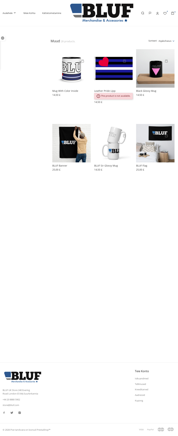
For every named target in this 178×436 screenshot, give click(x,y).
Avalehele (10, 13)
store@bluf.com (11, 405)
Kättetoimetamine (51, 13)
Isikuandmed (141, 378)
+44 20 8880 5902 (11, 399)
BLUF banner (59, 165)
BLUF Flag (141, 165)
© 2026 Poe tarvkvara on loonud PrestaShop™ (26, 429)
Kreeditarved (141, 389)
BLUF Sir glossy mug (106, 165)
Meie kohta (29, 13)
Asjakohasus (165, 40)
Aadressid (140, 395)
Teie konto (142, 371)
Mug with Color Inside (65, 90)
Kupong (139, 400)
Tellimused (140, 384)
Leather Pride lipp (105, 90)
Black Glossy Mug (146, 90)
